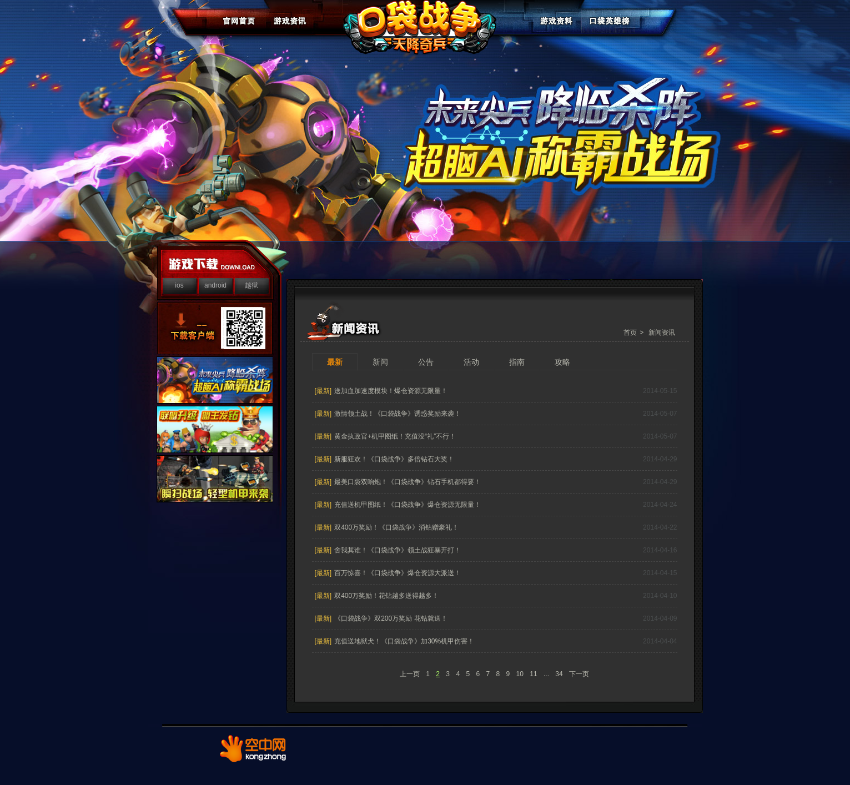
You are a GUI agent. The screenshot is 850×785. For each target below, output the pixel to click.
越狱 (251, 285)
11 (533, 674)
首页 (630, 332)
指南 (517, 362)
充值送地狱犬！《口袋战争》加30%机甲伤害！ (404, 641)
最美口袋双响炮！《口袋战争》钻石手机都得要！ (407, 482)
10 (520, 674)
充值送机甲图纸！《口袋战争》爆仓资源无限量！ (407, 505)
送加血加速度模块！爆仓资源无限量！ (390, 391)
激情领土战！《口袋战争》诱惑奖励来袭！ (397, 413)
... (546, 674)
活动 (471, 362)
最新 (335, 362)
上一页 (410, 674)
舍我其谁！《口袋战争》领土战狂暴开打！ (397, 550)
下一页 (579, 674)
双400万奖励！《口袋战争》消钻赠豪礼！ (396, 527)
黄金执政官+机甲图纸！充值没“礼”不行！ (395, 436)
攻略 (562, 362)
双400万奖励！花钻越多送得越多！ (386, 596)
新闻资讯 (661, 332)
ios (179, 285)
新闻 (380, 362)
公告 (426, 362)
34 (558, 674)
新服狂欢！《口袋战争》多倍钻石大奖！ (394, 459)
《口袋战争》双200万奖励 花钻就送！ (390, 618)
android (215, 285)
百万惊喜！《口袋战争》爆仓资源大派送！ (397, 573)
